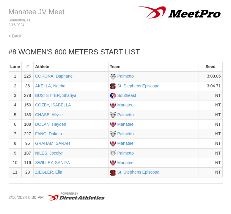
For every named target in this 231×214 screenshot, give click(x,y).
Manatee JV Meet (37, 12)
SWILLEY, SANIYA (52, 162)
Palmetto (125, 76)
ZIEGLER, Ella (48, 172)
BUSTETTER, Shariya (55, 95)
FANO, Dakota (48, 133)
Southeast (126, 95)
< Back (15, 36)
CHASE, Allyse (49, 114)
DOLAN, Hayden (50, 124)
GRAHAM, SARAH (52, 143)
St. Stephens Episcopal (139, 86)
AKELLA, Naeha (50, 86)
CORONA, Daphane (54, 76)
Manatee (125, 105)
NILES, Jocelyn (49, 153)
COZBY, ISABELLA (53, 105)
